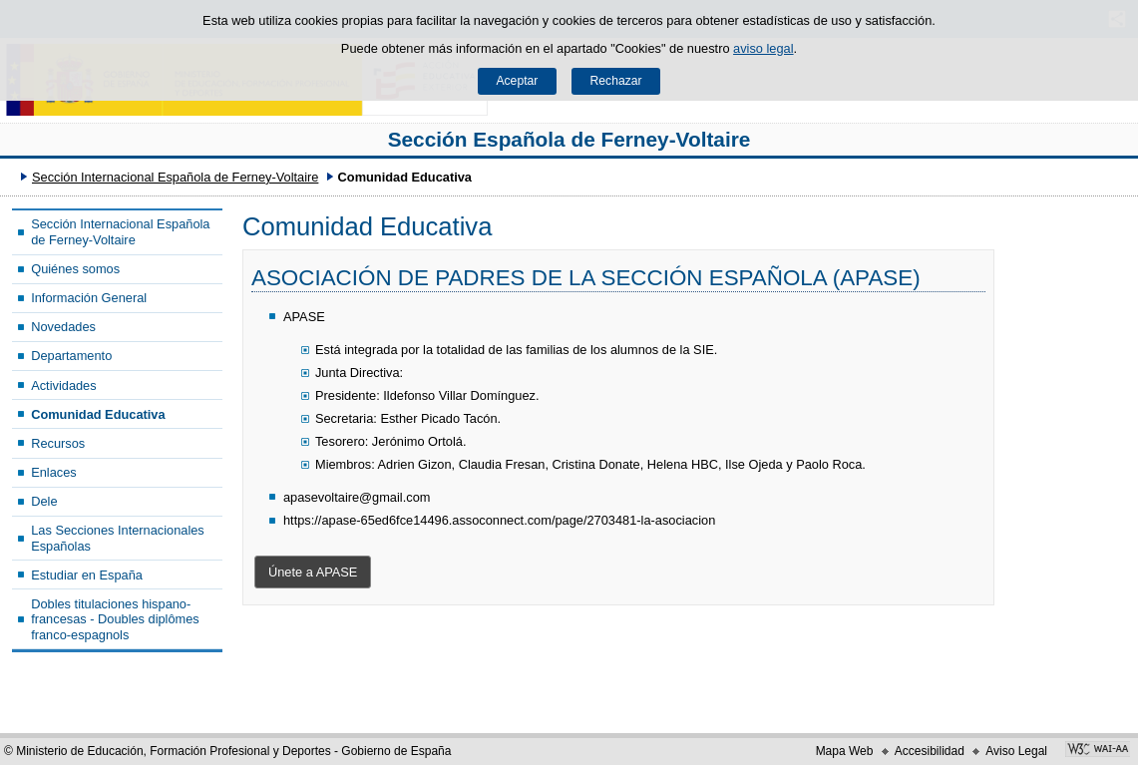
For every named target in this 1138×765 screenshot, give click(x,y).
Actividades (63, 385)
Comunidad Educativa (98, 414)
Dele (44, 501)
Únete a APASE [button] (312, 572)
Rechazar (616, 81)
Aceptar (517, 81)
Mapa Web (845, 751)
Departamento (71, 355)
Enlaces (54, 472)
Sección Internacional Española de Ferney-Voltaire (175, 177)
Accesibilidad (929, 751)
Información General (89, 297)
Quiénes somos (75, 268)
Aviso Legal (1016, 751)
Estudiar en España (87, 575)
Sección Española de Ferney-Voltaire (569, 139)
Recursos (58, 443)
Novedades (63, 326)
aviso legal (763, 48)
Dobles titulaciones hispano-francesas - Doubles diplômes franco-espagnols (115, 619)
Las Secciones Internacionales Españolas (117, 538)
